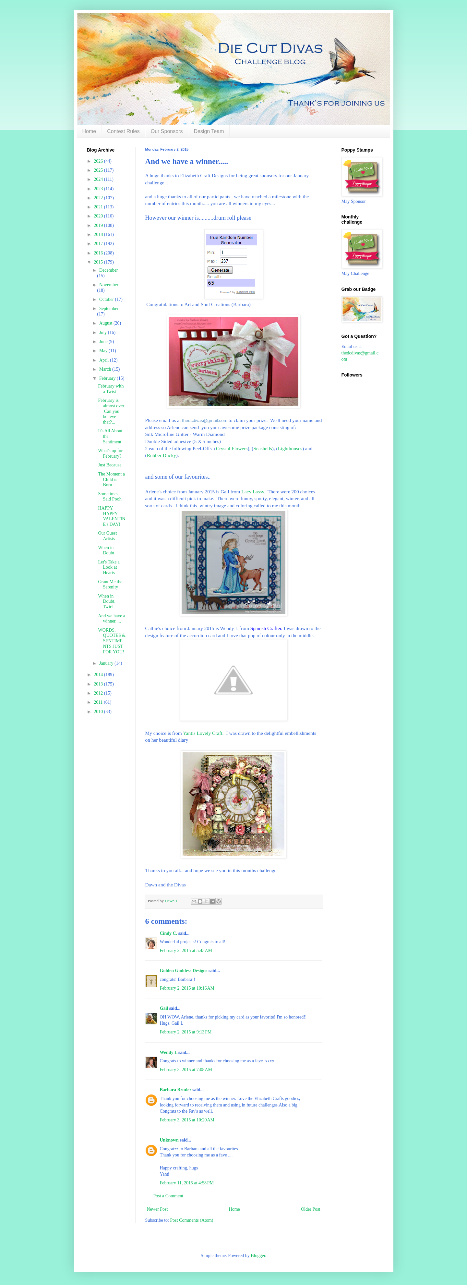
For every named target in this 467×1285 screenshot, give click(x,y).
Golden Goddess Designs (184, 970)
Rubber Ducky (161, 455)
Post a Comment (168, 1195)
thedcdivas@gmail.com (204, 420)
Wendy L (168, 1052)
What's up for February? (110, 453)
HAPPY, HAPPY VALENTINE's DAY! (111, 516)
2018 (99, 234)
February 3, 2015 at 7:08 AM (186, 1069)
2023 (99, 188)
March (105, 369)
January (106, 663)
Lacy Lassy (252, 491)
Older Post (310, 1209)
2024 (99, 179)
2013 (99, 684)
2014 (99, 674)
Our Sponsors (167, 131)
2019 (99, 225)
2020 (99, 216)
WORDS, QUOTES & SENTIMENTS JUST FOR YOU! (112, 641)
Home (89, 131)
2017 (99, 243)
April (104, 360)
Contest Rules (123, 131)
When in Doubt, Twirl (106, 602)
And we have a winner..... (111, 618)
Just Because (109, 465)
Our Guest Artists (107, 536)
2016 (99, 253)
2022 (99, 197)
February (108, 378)
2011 (99, 702)
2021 (99, 206)
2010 (99, 711)
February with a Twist (111, 389)
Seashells (262, 448)
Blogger (258, 1255)
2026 (99, 161)
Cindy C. (168, 933)
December (108, 270)
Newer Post (157, 1209)
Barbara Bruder (175, 1089)
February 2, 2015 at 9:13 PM (186, 1032)
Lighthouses (290, 448)
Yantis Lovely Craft (202, 733)
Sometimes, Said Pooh (109, 496)
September (109, 308)
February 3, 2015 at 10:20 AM (187, 1120)
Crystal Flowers (232, 448)
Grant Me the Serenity (110, 584)
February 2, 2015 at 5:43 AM (186, 950)
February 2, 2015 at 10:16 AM (187, 988)
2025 (99, 170)
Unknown (169, 1140)
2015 (99, 262)
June (104, 341)
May (104, 350)
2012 (99, 693)
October (107, 299)
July (103, 332)
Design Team (209, 131)
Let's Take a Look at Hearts (109, 567)
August (106, 323)
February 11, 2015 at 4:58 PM (187, 1182)
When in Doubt (106, 550)
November (108, 284)
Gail (164, 1008)
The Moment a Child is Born (111, 480)
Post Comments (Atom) (191, 1220)
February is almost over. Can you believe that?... (111, 411)
